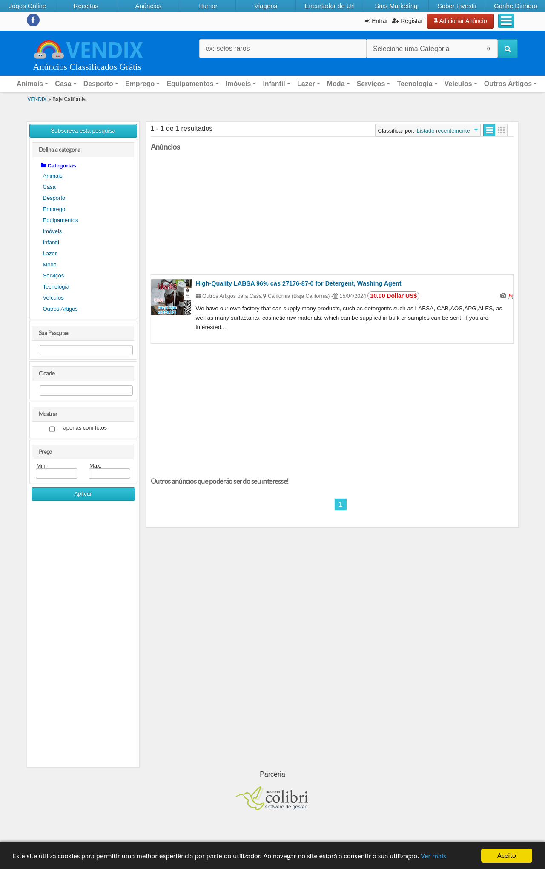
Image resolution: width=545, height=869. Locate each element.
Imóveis (52, 231)
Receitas (86, 5)
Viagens (265, 5)
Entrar (376, 20)
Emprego (54, 209)
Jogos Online (27, 5)
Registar (407, 20)
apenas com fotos (85, 428)
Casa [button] (63, 83)
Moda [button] (336, 83)
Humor (208, 5)
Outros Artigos (60, 309)
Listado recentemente (443, 130)
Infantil (51, 242)
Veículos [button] (458, 83)
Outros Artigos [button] (508, 83)
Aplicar (83, 494)
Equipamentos (60, 220)
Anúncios (148, 5)
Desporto (54, 198)
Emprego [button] (140, 83)
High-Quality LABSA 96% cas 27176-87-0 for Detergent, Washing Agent (299, 283)
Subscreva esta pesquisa (83, 130)
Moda (50, 264)
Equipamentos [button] (189, 83)
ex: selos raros (228, 48)
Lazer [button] (306, 83)
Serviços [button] (371, 83)
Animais (53, 176)
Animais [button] (30, 83)
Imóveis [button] (238, 83)
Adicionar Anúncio (460, 20)
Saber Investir (457, 5)
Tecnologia (56, 286)
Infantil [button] (274, 83)
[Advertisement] (83, 637)
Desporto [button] (98, 83)
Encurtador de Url (329, 5)
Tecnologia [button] (414, 83)
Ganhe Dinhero (515, 5)
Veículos (53, 297)
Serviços (53, 275)
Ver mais (433, 856)
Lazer (50, 253)
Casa (49, 187)
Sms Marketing (396, 5)
